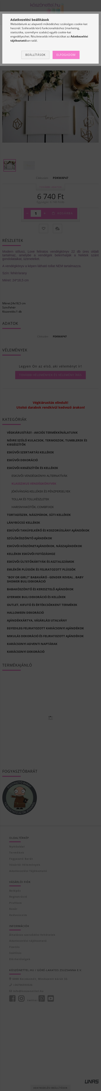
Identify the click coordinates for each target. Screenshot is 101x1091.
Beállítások (35, 55)
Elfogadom (66, 55)
